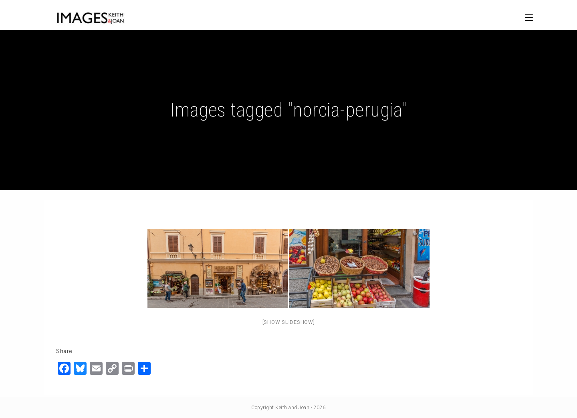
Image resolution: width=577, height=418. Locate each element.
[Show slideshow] (288, 322)
